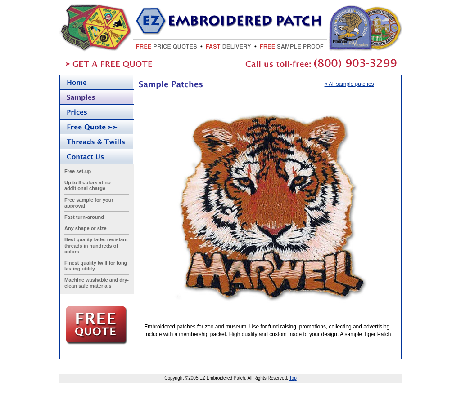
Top (293, 378)
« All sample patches (349, 84)
